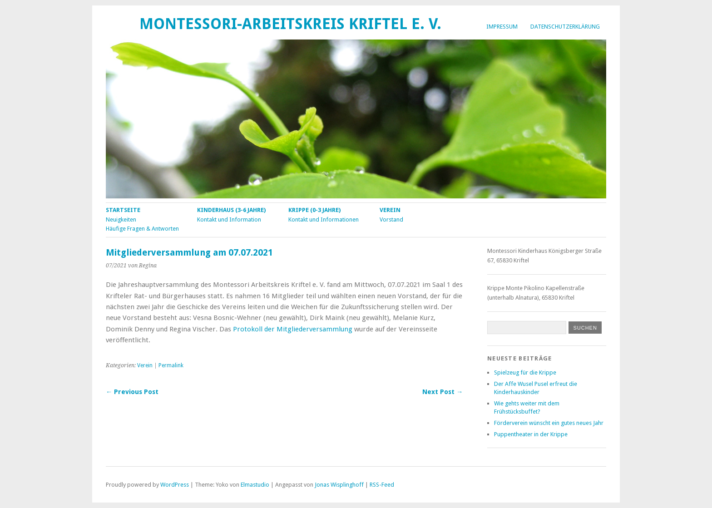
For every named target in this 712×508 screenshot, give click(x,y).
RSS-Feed (382, 484)
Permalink (170, 365)
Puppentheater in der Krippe (531, 434)
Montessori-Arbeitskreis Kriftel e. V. (290, 24)
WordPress (174, 484)
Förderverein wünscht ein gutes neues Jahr (548, 422)
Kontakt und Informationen (323, 219)
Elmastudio (255, 484)
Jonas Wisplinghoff (339, 484)
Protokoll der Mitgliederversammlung (292, 329)
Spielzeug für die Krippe (525, 372)
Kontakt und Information (229, 219)
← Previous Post (132, 391)
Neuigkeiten (121, 219)
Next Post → (442, 391)
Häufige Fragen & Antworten (142, 228)
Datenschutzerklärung (565, 26)
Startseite (123, 210)
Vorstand (391, 219)
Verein (390, 210)
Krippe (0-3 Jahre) (314, 210)
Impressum (502, 26)
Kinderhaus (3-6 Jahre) (231, 210)
